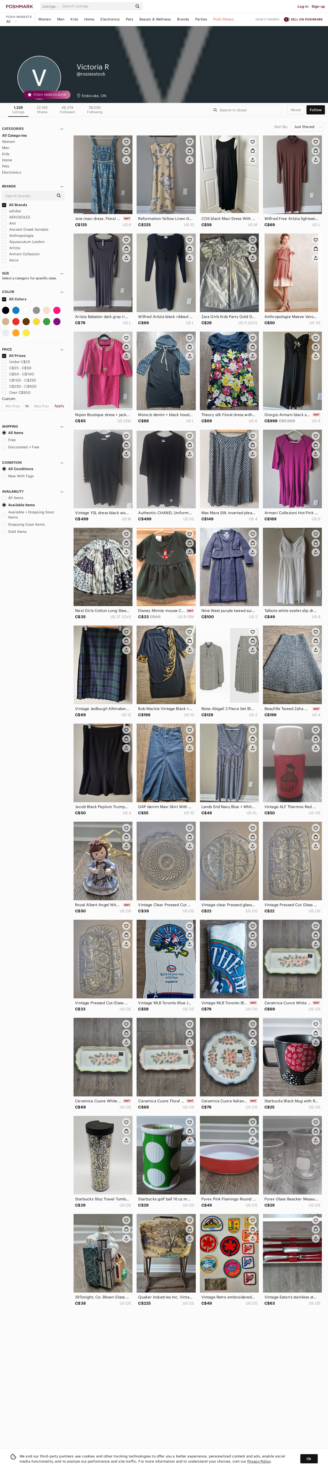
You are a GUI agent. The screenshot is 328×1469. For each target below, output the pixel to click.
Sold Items (14, 531)
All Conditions (17, 469)
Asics (10, 260)
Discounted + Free (20, 447)
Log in (303, 6)
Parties (201, 19)
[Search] (97, 6)
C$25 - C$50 (17, 368)
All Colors (14, 299)
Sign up (318, 6)
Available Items (18, 505)
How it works (267, 19)
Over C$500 (16, 392)
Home (89, 19)
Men (60, 19)
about (296, 110)
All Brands (14, 205)
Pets (129, 19)
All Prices (14, 355)
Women (44, 19)
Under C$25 (16, 362)
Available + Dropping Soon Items (28, 515)
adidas (11, 211)
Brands (183, 19)
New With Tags (18, 476)
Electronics (110, 19)
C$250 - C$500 (19, 386)
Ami (9, 223)
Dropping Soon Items (23, 524)
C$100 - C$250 (19, 380)
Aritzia (11, 248)
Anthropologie (18, 235)
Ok (308, 1458)
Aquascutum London (23, 241)
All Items (12, 432)
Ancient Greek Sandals (25, 229)
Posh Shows (223, 19)
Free (9, 440)
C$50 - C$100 (18, 374)
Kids (74, 19)
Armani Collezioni (21, 254)
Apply (59, 406)
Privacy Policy (259, 1461)
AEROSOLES (16, 217)
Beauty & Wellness (155, 19)
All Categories (14, 135)
